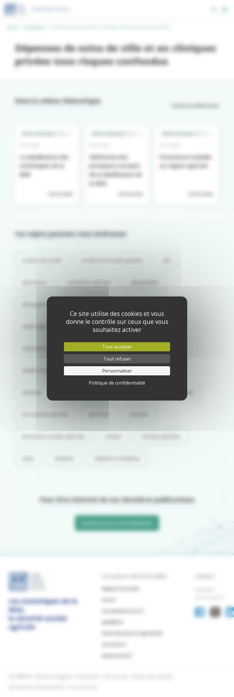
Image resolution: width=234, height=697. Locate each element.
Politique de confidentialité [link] (117, 383)
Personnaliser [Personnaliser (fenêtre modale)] (117, 371)
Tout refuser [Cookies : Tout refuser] (117, 359)
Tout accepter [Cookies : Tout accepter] (117, 347)
